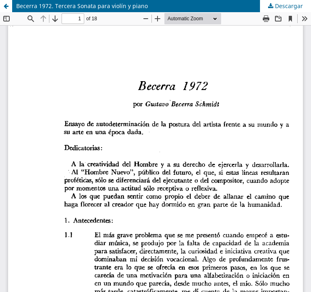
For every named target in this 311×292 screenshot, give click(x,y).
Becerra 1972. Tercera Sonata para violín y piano (82, 6)
